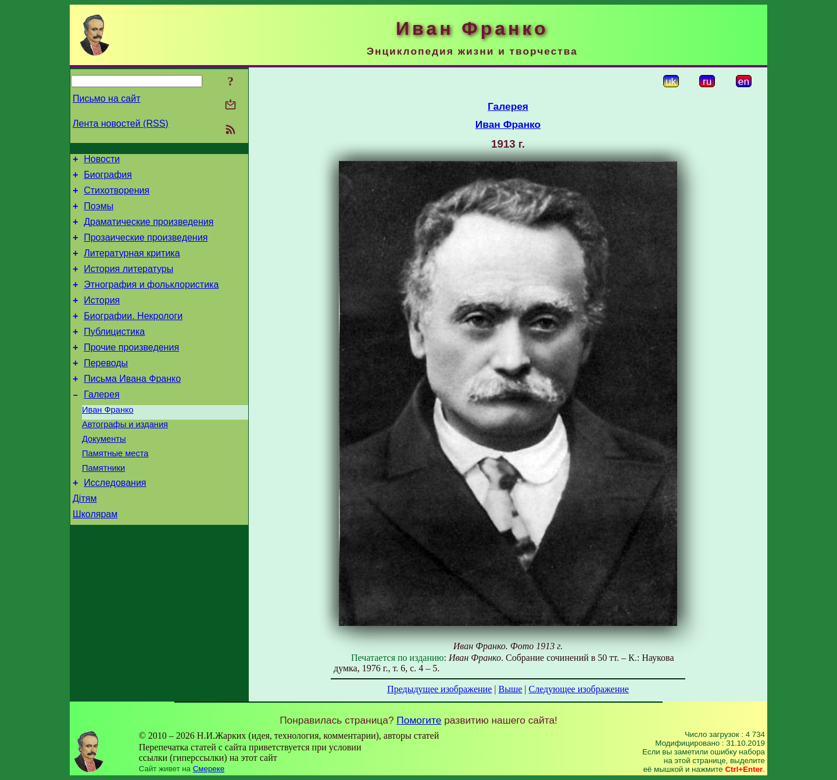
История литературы (128, 283)
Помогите (418, 720)
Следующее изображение (579, 689)
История (102, 318)
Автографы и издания (125, 455)
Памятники (103, 504)
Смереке (208, 768)
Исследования (115, 521)
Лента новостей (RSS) (121, 123)
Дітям (84, 538)
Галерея (101, 422)
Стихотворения (116, 196)
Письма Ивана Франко (132, 405)
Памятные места (115, 488)
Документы (104, 472)
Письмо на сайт (106, 98)
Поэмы (98, 213)
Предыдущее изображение (439, 689)
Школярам (95, 556)
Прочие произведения (131, 370)
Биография (108, 178)
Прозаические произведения (146, 248)
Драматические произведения (148, 230)
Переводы (106, 387)
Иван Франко (108, 439)
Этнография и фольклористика (151, 300)
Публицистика (114, 352)
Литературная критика (132, 265)
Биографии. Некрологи (133, 335)
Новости (102, 161)
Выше (510, 689)
